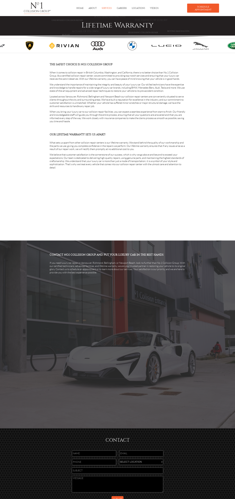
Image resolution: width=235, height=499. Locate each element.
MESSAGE (117, 484)
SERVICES (107, 8)
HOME (80, 8)
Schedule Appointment (203, 8)
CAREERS (122, 8)
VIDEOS (154, 8)
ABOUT (93, 8)
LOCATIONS (138, 8)
